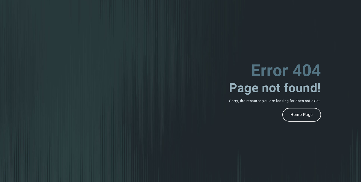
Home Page (301, 114)
